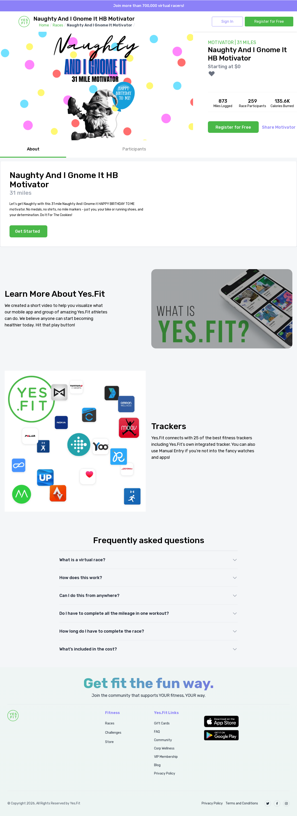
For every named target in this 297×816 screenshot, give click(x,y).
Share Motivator (279, 127)
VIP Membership (166, 757)
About (33, 149)
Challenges (113, 733)
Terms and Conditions (242, 803)
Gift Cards (162, 723)
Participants (134, 149)
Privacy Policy (164, 773)
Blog (157, 765)
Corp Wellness (164, 748)
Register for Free (269, 21)
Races (109, 723)
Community (163, 740)
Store (109, 742)
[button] (247, 721)
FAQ (157, 732)
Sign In (227, 21)
